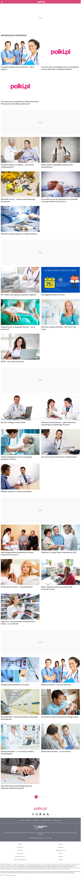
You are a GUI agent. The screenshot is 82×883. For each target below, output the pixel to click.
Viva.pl (61, 853)
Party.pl (61, 844)
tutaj (14, 875)
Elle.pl (20, 844)
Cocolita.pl (20, 850)
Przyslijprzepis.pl (60, 850)
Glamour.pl (20, 847)
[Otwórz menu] (2, 2)
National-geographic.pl (20, 859)
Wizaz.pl (61, 856)
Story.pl (61, 859)
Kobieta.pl (61, 847)
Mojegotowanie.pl (20, 856)
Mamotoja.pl (20, 853)
